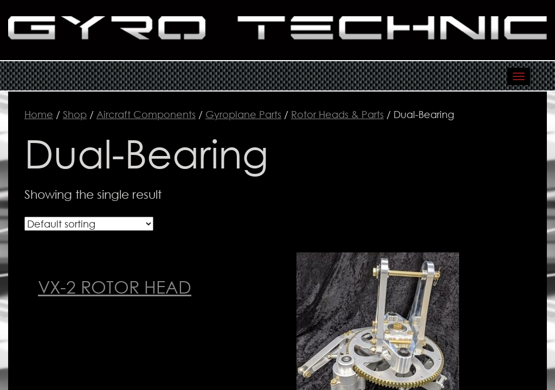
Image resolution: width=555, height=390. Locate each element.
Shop (75, 114)
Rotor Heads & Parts (337, 114)
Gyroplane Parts (243, 114)
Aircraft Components (146, 114)
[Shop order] (88, 224)
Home (38, 114)
